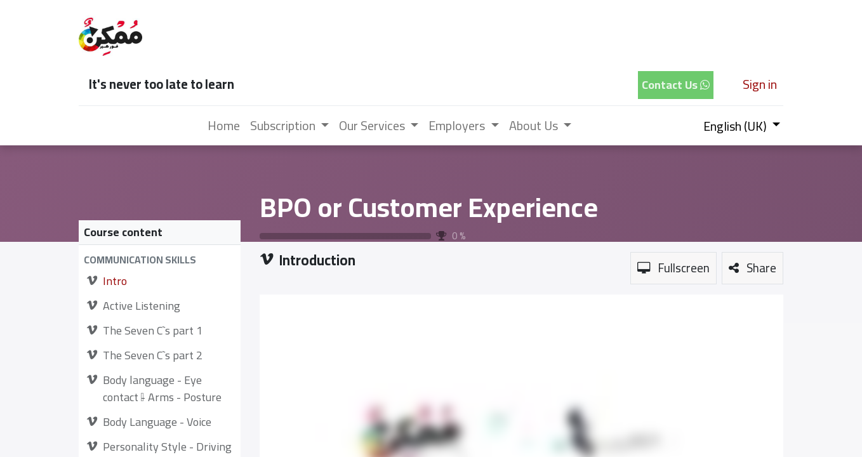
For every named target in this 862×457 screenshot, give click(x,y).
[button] (160, 260)
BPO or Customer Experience (429, 207)
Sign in (760, 84)
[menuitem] (223, 125)
